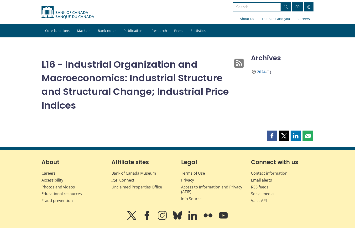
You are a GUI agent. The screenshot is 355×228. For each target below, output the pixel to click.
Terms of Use (193, 173)
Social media (262, 193)
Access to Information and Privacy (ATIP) (211, 189)
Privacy (187, 180)
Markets (84, 30)
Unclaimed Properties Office (136, 187)
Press (178, 30)
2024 (261, 72)
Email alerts (261, 180)
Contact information (269, 173)
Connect (122, 180)
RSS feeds (259, 187)
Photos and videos (58, 187)
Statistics (198, 30)
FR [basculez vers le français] (297, 7)
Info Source (191, 198)
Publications (134, 30)
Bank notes (107, 30)
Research (159, 30)
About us (247, 18)
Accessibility (52, 180)
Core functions (57, 30)
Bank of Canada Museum (133, 173)
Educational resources (62, 193)
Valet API (259, 200)
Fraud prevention (57, 200)
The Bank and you (275, 18)
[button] (272, 136)
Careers (304, 18)
